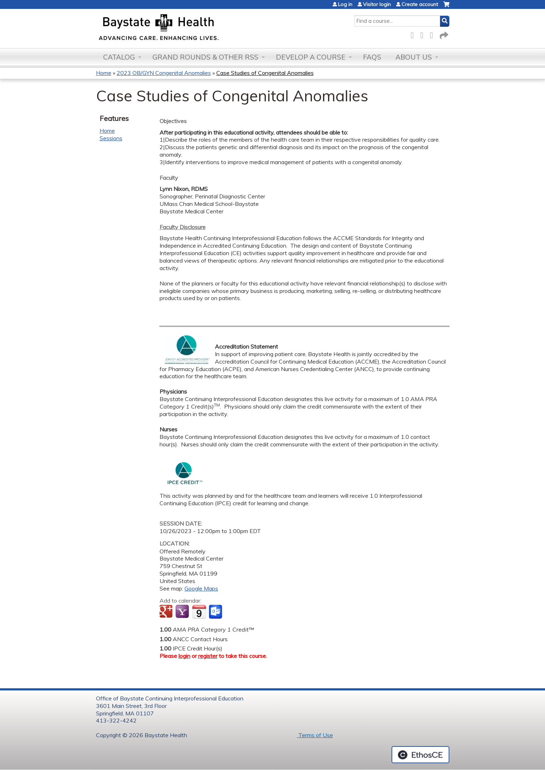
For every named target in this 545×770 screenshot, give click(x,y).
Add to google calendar (167, 612)
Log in (345, 4)
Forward (443, 34)
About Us (413, 57)
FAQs (372, 57)
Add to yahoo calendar (183, 612)
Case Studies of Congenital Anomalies (265, 72)
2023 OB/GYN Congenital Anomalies (164, 72)
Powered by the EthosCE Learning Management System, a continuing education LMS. (420, 754)
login (184, 655)
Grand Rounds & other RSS (205, 57)
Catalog (119, 57)
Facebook (414, 34)
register (207, 655)
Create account (420, 4)
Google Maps (201, 588)
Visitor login (377, 4)
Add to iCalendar (199, 611)
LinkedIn (433, 34)
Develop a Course (310, 57)
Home (103, 72)
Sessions (111, 138)
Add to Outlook (216, 612)
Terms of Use (315, 735)
